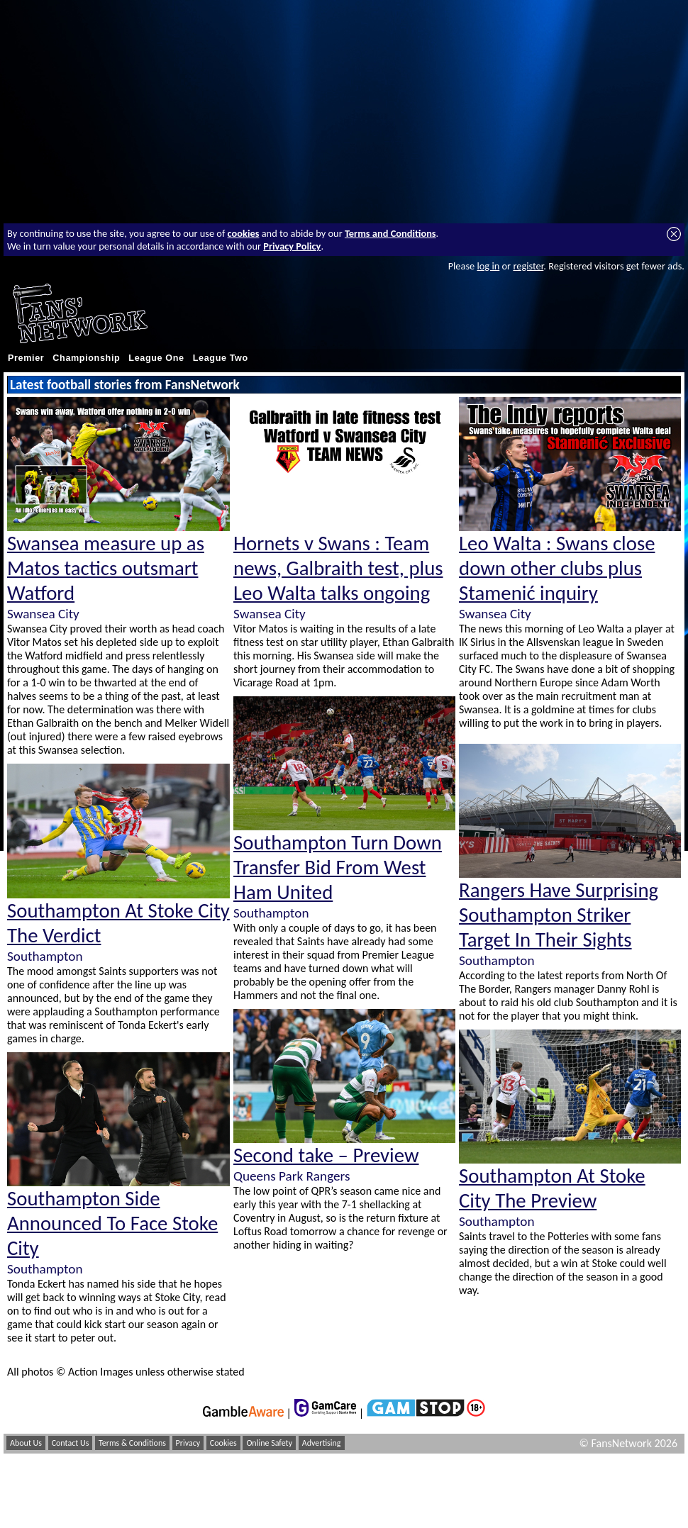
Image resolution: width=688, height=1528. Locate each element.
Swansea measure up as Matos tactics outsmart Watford (105, 568)
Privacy (188, 1443)
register (528, 266)
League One (156, 358)
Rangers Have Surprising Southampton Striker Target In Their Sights (558, 915)
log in (488, 266)
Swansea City (43, 614)
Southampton (44, 956)
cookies (244, 233)
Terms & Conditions (132, 1443)
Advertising (321, 1443)
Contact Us (70, 1443)
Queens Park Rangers (291, 1176)
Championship (86, 358)
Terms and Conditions (390, 233)
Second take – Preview (326, 1155)
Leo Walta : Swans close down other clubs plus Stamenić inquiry (557, 568)
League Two (220, 358)
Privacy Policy (292, 246)
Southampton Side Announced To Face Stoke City (112, 1223)
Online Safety (269, 1443)
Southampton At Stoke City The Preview (552, 1188)
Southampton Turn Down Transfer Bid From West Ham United (337, 867)
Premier (26, 358)
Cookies (223, 1443)
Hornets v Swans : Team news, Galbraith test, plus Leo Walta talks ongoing (338, 568)
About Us (26, 1443)
